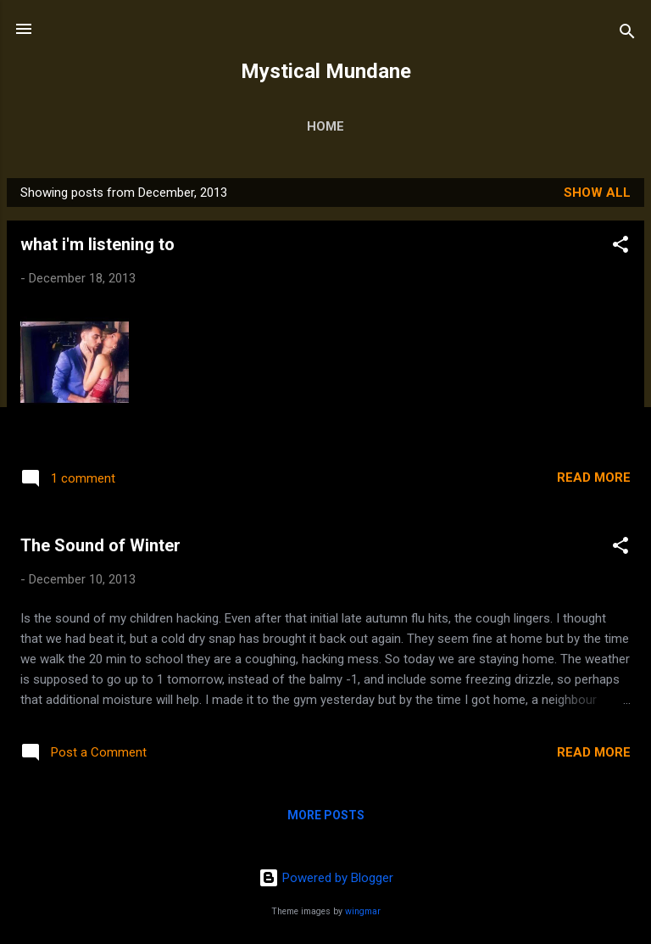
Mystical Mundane (326, 71)
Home (325, 126)
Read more (594, 477)
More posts (325, 815)
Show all (597, 192)
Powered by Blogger (326, 877)
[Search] (627, 34)
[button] (620, 247)
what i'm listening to (97, 244)
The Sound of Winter (100, 545)
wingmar (363, 911)
